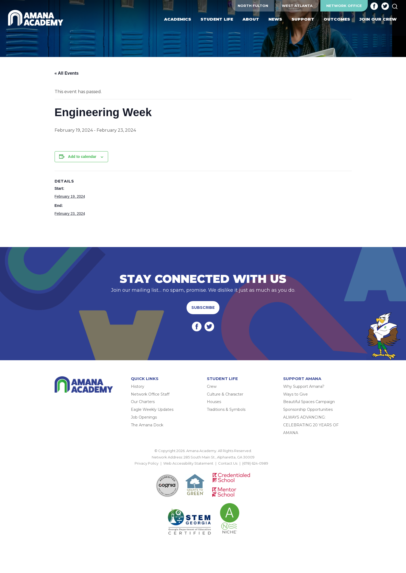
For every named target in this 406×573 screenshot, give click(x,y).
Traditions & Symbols (226, 409)
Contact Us (227, 463)
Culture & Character (225, 394)
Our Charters (143, 401)
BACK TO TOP (203, 469)
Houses (214, 401)
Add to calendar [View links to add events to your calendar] (82, 156)
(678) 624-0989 (255, 463)
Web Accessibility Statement (188, 463)
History (137, 386)
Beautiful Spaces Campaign (309, 401)
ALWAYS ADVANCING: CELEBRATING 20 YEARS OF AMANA (311, 425)
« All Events (67, 73)
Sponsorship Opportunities (308, 409)
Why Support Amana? (303, 386)
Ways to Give (295, 394)
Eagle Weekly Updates (152, 409)
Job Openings (144, 417)
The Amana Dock (147, 425)
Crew (212, 386)
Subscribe (203, 307)
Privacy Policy (146, 463)
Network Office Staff (150, 394)
